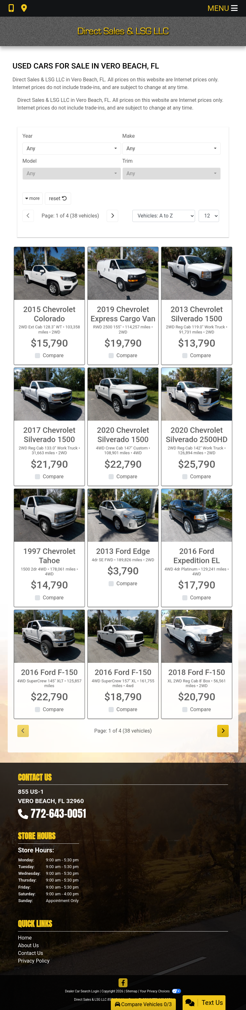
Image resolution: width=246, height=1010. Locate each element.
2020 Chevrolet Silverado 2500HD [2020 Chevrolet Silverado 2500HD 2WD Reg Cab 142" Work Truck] (197, 441)
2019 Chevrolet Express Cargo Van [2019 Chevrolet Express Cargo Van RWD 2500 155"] (123, 320)
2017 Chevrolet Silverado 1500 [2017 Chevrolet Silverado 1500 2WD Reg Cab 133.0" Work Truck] (49, 441)
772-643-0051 (58, 813)
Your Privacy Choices (160, 991)
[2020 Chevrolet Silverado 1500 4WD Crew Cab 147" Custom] (123, 400)
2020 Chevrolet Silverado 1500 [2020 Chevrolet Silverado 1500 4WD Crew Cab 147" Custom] (123, 441)
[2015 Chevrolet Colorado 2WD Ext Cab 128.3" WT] (49, 279)
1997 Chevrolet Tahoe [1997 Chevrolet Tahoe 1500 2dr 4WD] (49, 562)
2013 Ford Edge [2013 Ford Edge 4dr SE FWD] (123, 557)
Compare (53, 361)
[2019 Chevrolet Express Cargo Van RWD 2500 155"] (123, 279)
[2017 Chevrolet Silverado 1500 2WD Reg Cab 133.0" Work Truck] (49, 400)
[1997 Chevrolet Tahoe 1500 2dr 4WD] (49, 521)
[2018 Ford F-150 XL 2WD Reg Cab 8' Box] (196, 642)
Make (128, 136)
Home (25, 938)
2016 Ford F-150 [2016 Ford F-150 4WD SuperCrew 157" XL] (122, 678)
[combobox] (71, 149)
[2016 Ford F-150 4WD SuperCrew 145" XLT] (49, 642)
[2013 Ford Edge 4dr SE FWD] (123, 521)
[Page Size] (209, 216)
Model (29, 161)
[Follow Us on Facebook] (123, 983)
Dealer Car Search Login (82, 991)
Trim (127, 161)
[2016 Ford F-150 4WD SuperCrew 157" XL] (123, 642)
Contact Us (30, 953)
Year (27, 136)
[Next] (112, 216)
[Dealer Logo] (123, 31)
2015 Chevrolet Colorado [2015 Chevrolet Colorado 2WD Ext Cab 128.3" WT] (49, 320)
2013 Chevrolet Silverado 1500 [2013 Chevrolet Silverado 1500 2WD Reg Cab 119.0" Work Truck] (197, 320)
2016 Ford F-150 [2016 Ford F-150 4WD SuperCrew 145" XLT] (49, 678)
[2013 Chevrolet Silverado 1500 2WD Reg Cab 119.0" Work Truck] (196, 279)
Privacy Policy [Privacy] (34, 961)
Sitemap (131, 991)
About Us (28, 945)
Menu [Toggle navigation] (223, 8)
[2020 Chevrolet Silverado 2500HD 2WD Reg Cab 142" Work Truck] (196, 400)
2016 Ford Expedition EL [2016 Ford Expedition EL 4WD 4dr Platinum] (196, 562)
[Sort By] (163, 216)
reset (58, 198)
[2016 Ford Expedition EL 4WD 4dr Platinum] (196, 521)
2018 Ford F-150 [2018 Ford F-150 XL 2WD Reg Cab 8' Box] (196, 678)
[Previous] (28, 216)
